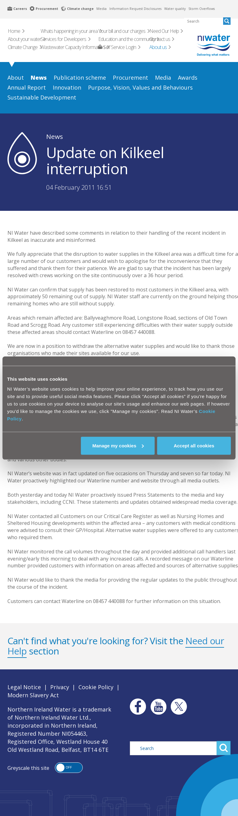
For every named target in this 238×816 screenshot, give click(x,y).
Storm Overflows (201, 9)
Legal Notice (24, 687)
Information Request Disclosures (135, 9)
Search (224, 748)
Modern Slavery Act (33, 695)
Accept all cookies (194, 445)
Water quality (175, 9)
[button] (69, 767)
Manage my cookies (118, 445)
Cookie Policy (95, 687)
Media (101, 9)
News (54, 136)
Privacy (59, 687)
